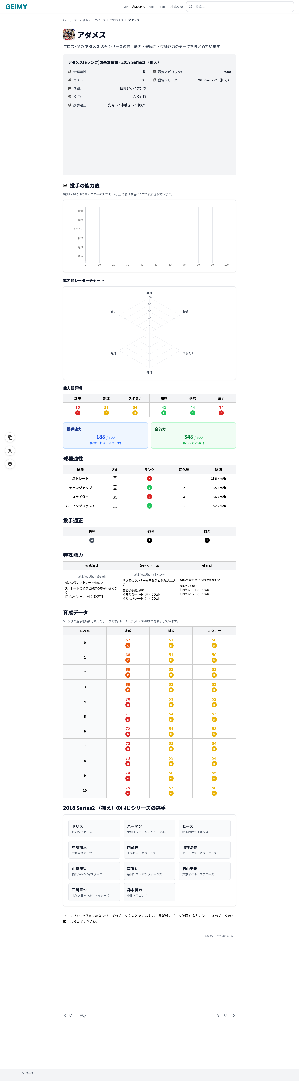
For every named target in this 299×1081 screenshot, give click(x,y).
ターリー (226, 1015)
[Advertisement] (149, 139)
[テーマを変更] (27, 1073)
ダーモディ (75, 1015)
